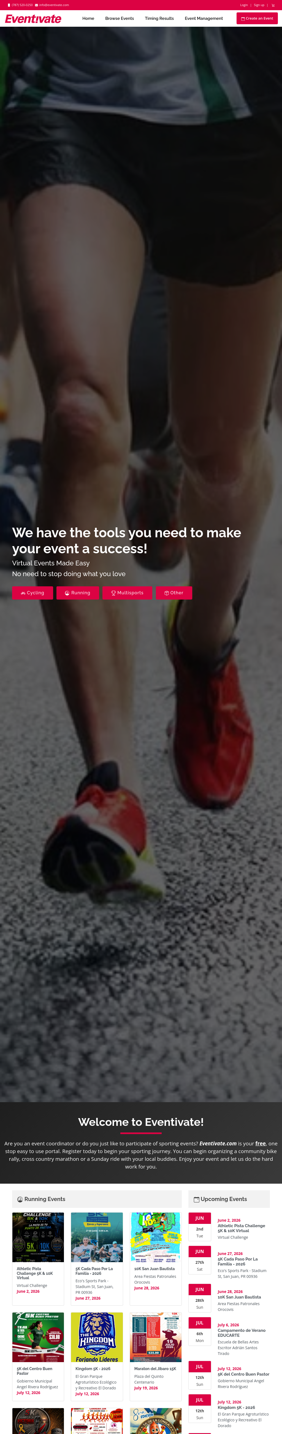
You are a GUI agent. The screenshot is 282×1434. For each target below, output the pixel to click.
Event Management (204, 18)
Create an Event (257, 18)
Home (88, 18)
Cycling (32, 592)
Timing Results (159, 18)
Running (77, 592)
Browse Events (119, 18)
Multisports (127, 592)
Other (174, 592)
